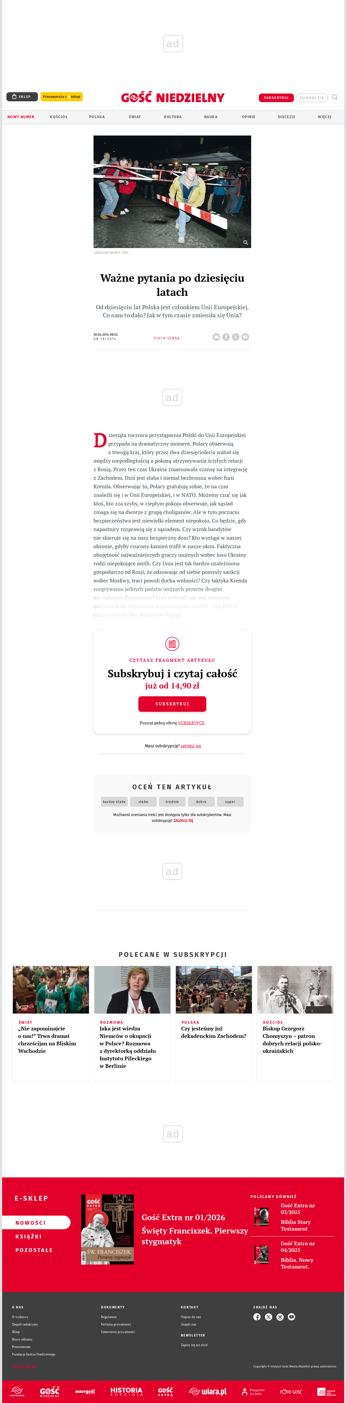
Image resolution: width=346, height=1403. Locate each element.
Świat (135, 117)
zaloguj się (312, 98)
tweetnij (237, 335)
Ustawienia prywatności (118, 1332)
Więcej (324, 117)
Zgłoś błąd (24, 1367)
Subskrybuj (172, 704)
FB (227, 335)
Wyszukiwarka (335, 97)
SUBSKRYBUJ (276, 98)
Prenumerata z (61, 97)
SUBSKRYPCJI (191, 723)
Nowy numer (20, 117)
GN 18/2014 (105, 339)
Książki (27, 1236)
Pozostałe (27, 1250)
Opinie (248, 117)
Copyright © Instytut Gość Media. (275, 1366)
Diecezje (287, 117)
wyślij (246, 335)
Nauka (210, 117)
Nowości (27, 1223)
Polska (97, 117)
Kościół (59, 117)
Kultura (173, 117)
